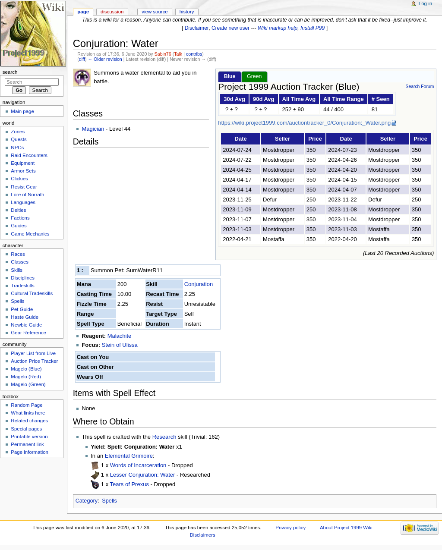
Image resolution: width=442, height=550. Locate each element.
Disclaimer (197, 28)
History (187, 11)
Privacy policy (290, 527)
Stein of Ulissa (120, 345)
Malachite (119, 336)
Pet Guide (22, 309)
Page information (29, 452)
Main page (22, 111)
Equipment (23, 163)
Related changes (29, 420)
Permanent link (27, 444)
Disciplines (23, 277)
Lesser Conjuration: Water (143, 474)
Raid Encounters (29, 155)
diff (82, 59)
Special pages (26, 428)
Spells (109, 501)
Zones (18, 131)
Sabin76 (163, 54)
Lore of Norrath (27, 194)
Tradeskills (22, 285)
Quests (18, 139)
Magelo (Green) (28, 384)
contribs (194, 54)
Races (18, 254)
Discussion (112, 11)
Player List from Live (33, 353)
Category (87, 501)
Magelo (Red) (26, 376)
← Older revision (105, 59)
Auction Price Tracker (34, 361)
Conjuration (198, 284)
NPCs (17, 147)
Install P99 (312, 28)
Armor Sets (23, 170)
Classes (19, 261)
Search (10, 72)
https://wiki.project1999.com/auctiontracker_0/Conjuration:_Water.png (304, 122)
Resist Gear (24, 186)
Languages (23, 202)
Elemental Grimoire (129, 456)
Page (83, 11)
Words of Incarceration (139, 465)
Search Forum (419, 86)
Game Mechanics (30, 233)
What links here (28, 412)
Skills (16, 270)
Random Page (26, 405)
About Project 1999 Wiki (346, 527)
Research (164, 437)
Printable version (29, 436)
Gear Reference (28, 332)
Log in (425, 3)
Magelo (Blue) (26, 368)
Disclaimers (202, 534)
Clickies (19, 178)
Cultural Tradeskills (32, 293)
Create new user (230, 28)
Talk (178, 54)
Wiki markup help (277, 28)
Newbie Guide (26, 324)
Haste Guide (24, 317)
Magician (93, 129)
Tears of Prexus (130, 484)
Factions (20, 217)
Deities (18, 210)
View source (154, 11)
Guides (18, 225)
